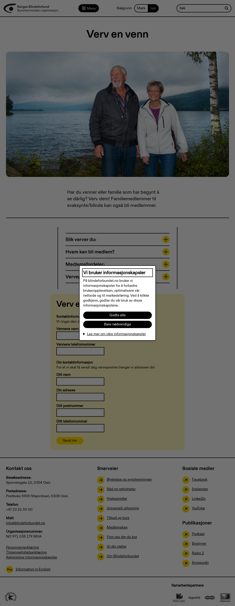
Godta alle (117, 315)
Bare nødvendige (117, 324)
